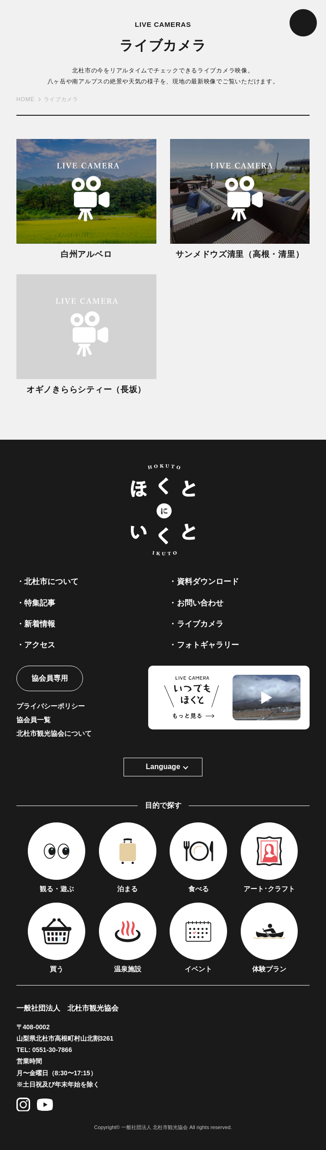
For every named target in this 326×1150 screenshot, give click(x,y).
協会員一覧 (33, 720)
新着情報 (39, 623)
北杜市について (51, 581)
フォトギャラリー (208, 644)
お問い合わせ (200, 602)
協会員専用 (49, 678)
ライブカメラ (200, 623)
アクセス (39, 644)
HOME (25, 99)
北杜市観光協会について (54, 733)
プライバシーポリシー (50, 706)
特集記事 (39, 602)
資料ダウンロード (208, 581)
